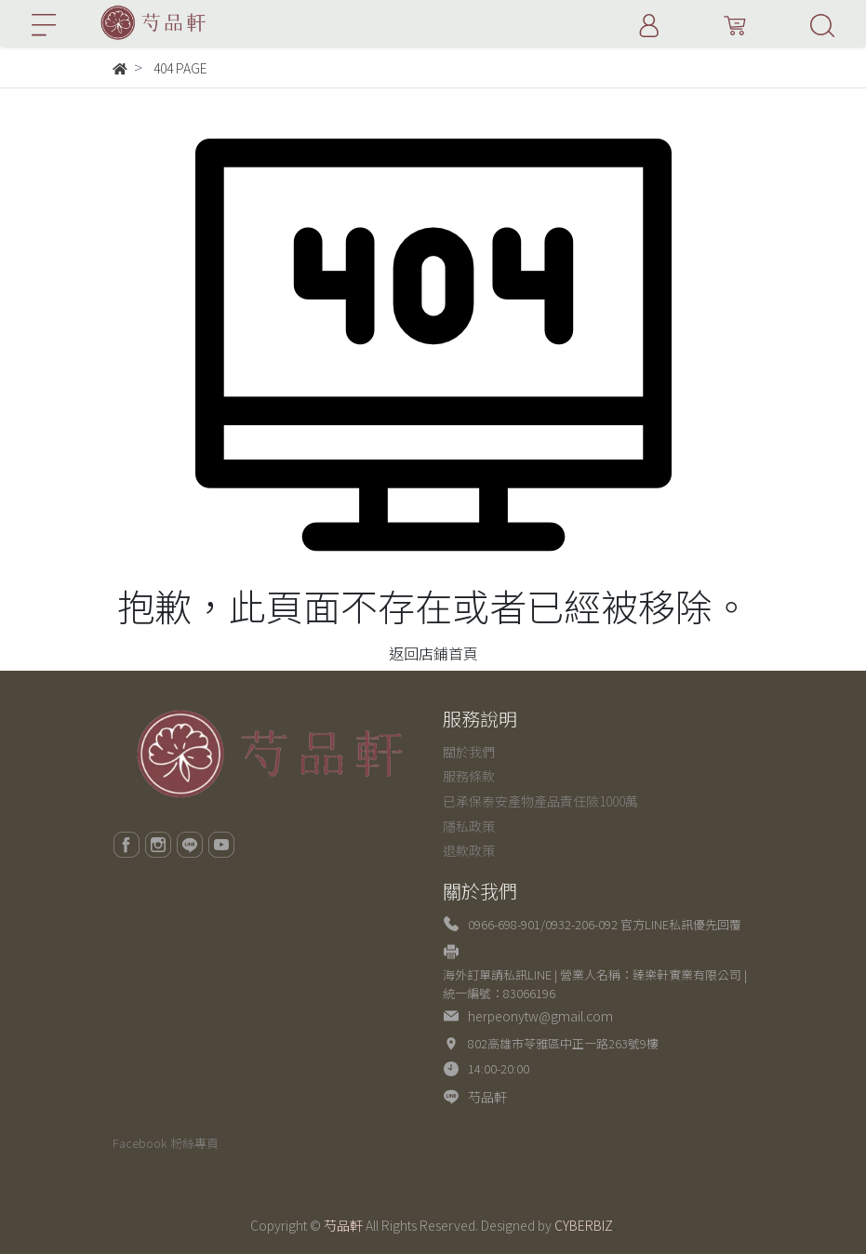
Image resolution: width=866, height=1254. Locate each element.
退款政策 (469, 850)
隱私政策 (469, 826)
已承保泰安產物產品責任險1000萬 (540, 801)
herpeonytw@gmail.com (540, 1016)
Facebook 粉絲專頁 (166, 1143)
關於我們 (469, 751)
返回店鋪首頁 (433, 653)
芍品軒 (487, 1096)
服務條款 (469, 776)
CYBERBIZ (583, 1225)
